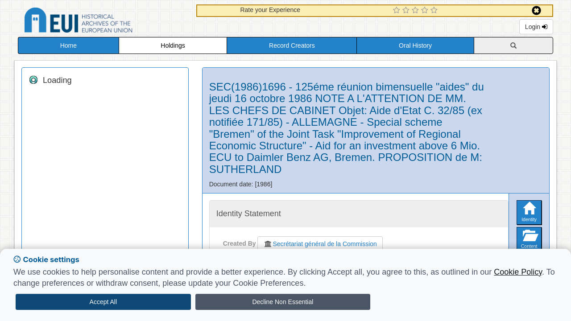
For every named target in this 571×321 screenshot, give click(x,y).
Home (68, 45)
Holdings (173, 45)
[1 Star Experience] (397, 10)
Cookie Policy (518, 272)
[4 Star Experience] (425, 10)
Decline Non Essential (282, 301)
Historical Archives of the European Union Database (103, 21)
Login (536, 26)
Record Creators (292, 45)
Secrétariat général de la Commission (320, 243)
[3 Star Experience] (416, 10)
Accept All (103, 301)
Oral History (415, 45)
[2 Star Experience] (407, 10)
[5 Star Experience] (435, 10)
